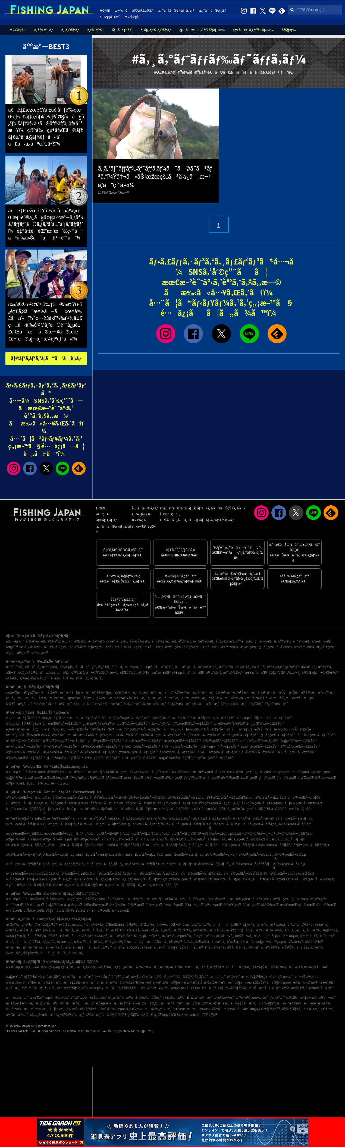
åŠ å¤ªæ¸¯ (308, 692)
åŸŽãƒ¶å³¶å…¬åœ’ (93, 1009)
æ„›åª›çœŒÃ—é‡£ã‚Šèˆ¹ (61, 752)
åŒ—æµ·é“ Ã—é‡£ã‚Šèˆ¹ (220, 746)
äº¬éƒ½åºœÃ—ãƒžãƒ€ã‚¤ (294, 834)
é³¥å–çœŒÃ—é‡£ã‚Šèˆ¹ (181, 746)
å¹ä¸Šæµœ (116, 1009)
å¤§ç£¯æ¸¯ (158, 1003)
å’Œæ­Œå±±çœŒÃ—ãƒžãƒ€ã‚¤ (243, 839)
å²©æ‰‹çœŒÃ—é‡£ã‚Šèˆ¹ (25, 758)
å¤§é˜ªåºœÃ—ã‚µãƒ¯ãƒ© (61, 839)
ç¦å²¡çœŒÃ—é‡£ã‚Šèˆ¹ (278, 735)
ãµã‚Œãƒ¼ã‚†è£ (126, 988)
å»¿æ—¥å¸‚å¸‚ (54, 947)
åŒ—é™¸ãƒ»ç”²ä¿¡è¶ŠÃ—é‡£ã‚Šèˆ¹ (126, 718)
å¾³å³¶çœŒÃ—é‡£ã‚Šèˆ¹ (178, 752)
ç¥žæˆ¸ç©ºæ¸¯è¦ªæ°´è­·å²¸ (211, 1003)
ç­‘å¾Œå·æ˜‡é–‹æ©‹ (302, 998)
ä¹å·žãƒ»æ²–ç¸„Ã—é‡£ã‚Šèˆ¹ (214, 718)
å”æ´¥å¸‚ (314, 930)
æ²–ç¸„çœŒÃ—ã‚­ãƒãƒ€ (160, 885)
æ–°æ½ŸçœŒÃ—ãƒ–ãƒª (64, 818)
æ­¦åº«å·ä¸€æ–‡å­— (134, 1003)
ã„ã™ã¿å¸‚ (86, 667)
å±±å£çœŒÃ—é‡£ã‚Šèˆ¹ (260, 746)
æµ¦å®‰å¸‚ (330, 930)
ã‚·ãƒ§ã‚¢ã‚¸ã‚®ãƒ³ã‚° (155, 30)
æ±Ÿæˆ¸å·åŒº (256, 673)
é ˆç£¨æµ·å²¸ (121, 977)
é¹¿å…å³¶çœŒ (17, 653)
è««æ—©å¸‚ (14, 953)
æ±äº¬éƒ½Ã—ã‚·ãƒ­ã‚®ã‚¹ (172, 809)
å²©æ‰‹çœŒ (36, 641)
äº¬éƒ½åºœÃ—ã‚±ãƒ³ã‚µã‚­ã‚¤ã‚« (220, 834)
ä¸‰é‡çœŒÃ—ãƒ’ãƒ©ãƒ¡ (178, 834)
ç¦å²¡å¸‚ (64, 673)
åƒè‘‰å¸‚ (96, 942)
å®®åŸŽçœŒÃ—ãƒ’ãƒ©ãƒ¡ (148, 797)
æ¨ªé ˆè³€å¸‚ (15, 667)
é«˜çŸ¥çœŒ (193, 647)
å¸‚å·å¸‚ (70, 947)
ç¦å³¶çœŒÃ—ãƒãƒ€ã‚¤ (24, 803)
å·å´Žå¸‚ (302, 947)
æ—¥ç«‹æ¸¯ (161, 988)
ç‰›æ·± (205, 1009)
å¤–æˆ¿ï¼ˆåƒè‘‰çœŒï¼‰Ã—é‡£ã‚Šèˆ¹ (181, 724)
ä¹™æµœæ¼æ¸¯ (194, 698)
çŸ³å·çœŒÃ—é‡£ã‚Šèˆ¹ (216, 758)
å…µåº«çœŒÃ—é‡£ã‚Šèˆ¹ (144, 741)
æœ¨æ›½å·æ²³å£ (36, 988)
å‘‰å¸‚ (47, 930)
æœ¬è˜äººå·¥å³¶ (204, 1015)
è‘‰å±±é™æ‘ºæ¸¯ (108, 704)
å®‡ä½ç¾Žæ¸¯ (95, 698)
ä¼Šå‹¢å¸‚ (102, 936)
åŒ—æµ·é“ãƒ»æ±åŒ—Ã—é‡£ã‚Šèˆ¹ (265, 718)
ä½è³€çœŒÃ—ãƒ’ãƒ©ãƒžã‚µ (201, 873)
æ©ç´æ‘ (143, 942)
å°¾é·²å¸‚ (219, 947)
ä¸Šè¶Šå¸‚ (288, 947)
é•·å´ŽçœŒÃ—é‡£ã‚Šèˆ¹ (259, 752)
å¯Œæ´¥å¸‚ (226, 667)
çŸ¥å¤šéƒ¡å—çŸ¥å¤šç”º (90, 673)
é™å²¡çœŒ (301, 641)
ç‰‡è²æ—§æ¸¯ (304, 698)
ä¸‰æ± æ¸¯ (285, 977)
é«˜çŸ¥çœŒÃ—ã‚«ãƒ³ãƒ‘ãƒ (252, 864)
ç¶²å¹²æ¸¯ (328, 1009)
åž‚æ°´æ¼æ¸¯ (201, 998)
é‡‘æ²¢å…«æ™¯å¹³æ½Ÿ (247, 698)
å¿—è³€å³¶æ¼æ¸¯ (70, 1015)
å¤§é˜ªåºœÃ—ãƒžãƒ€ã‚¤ (24, 839)
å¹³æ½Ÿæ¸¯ (39, 704)
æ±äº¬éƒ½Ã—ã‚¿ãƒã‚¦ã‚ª (134, 809)
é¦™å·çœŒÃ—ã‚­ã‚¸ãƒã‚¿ (105, 864)
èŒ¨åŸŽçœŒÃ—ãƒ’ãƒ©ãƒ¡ (137, 803)
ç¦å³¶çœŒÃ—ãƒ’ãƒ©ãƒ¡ (305, 797)
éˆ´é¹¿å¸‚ (111, 942)
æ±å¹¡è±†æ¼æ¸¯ (20, 1003)
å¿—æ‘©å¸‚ (83, 930)
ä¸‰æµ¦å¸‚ (67, 667)
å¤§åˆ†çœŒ (325, 647)
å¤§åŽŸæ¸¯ (31, 692)
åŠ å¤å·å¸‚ (237, 947)
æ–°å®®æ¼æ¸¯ (296, 1003)
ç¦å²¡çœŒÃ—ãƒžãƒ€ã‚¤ (74, 873)
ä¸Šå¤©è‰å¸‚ (223, 936)
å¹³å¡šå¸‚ (68, 678)
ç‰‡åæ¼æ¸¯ (205, 704)
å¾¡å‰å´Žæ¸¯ (150, 998)
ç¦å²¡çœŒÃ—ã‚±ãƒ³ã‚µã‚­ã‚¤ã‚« (156, 873)
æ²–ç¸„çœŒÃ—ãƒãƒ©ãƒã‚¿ (120, 885)
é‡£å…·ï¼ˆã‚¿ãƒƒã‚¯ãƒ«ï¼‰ (253, 30)
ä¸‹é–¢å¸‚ (163, 925)
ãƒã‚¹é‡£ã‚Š (122, 30)
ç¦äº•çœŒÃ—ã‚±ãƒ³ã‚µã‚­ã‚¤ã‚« (66, 824)
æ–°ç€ (120, 10)
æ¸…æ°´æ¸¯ (218, 977)
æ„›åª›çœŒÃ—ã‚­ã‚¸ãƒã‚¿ (212, 864)
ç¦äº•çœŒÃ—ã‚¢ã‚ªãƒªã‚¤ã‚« (149, 824)
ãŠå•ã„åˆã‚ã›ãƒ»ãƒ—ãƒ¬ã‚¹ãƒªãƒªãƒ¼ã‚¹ (196, 520)
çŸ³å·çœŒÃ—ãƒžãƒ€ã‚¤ (24, 824)
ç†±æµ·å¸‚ (179, 673)
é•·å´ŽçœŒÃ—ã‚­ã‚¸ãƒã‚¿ (60, 879)
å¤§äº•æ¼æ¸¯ (179, 704)
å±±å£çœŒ (134, 647)
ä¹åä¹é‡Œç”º (228, 925)
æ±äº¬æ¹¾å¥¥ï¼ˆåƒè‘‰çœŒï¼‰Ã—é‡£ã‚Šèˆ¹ (104, 735)
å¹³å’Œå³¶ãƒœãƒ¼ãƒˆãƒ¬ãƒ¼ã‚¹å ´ (146, 982)
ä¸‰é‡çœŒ (321, 641)
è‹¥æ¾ (299, 982)
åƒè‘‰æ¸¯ (57, 1009)
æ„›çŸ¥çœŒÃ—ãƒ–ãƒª (295, 824)
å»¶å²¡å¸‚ (12, 930)
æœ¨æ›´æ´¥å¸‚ (202, 925)
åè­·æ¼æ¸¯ (17, 998)
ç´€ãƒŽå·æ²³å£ (140, 1015)
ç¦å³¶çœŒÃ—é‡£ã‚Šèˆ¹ (64, 758)
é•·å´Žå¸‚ (65, 925)
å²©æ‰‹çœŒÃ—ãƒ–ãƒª (110, 797)
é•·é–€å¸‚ (312, 936)
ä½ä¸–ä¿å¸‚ (294, 930)
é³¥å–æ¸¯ (327, 998)
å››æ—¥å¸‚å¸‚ (150, 930)
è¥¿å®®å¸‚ (273, 947)
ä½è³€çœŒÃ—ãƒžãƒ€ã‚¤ (243, 873)
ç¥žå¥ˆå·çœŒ (117, 641)
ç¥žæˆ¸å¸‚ (321, 925)
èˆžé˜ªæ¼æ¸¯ (147, 967)
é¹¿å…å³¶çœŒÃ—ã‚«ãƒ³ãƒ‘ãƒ (314, 879)
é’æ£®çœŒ (35, 899)
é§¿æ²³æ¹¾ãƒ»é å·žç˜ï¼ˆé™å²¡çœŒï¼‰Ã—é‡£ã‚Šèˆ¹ (48, 729)
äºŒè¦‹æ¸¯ (35, 982)
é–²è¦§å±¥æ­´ (110, 17)
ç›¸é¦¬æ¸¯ (233, 977)
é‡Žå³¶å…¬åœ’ (34, 977)
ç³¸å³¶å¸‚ (33, 673)
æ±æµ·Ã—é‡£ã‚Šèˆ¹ (84, 718)
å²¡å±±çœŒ (114, 647)
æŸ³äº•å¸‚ (205, 947)
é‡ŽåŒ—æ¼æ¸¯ (83, 982)
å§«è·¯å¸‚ (249, 925)
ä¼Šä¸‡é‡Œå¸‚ (16, 936)
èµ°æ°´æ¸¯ (74, 698)
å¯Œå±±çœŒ (225, 641)
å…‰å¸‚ (189, 942)
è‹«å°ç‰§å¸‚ (168, 947)
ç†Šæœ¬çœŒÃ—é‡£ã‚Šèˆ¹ (138, 752)
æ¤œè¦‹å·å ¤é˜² (321, 988)
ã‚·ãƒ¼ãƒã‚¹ (43, 30)
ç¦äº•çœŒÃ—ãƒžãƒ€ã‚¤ (108, 824)
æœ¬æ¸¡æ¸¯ (259, 998)
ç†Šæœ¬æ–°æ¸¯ (186, 1009)
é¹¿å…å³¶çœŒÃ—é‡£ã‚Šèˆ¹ (219, 752)
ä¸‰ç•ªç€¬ (90, 967)
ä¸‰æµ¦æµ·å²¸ (16, 982)
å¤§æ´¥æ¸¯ (14, 977)
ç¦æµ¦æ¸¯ (156, 698)
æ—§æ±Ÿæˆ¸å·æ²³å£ (148, 977)
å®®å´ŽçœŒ (75, 910)
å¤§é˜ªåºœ (14, 647)
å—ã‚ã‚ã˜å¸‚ (53, 953)
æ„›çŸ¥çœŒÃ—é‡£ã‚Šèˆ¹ (182, 741)
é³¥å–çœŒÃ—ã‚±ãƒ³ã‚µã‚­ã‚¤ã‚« (72, 845)
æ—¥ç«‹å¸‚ (132, 667)
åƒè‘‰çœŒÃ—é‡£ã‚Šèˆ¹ (203, 735)
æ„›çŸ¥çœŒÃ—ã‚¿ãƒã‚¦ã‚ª (63, 834)
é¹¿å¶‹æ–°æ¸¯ (268, 692)
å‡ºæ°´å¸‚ (317, 947)
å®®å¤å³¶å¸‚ (59, 936)
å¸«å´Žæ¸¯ (37, 998)
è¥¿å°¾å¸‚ (125, 942)
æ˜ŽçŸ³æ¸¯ (58, 698)
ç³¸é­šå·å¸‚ (149, 947)
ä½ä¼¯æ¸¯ (62, 1003)
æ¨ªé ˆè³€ (243, 998)
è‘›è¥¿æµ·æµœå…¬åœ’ (311, 967)
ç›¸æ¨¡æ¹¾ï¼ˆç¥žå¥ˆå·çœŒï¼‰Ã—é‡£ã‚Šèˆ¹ (116, 724)
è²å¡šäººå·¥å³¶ (213, 967)
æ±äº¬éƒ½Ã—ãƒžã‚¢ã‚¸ (96, 809)
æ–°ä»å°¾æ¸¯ (17, 1015)
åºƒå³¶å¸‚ (144, 673)
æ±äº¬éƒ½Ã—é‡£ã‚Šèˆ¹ (24, 741)
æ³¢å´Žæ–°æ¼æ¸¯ (218, 982)
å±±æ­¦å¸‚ (12, 678)
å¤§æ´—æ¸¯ (132, 704)
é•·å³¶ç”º (233, 930)
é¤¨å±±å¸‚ (259, 667)
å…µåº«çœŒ (33, 647)
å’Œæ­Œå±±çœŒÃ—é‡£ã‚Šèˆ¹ (64, 741)
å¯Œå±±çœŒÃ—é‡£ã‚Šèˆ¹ (297, 752)
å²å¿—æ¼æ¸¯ (18, 698)
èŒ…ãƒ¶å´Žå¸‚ (37, 936)
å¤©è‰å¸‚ (243, 936)
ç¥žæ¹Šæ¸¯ (14, 692)
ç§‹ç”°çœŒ (76, 899)
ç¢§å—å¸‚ (264, 942)
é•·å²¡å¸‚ (56, 678)
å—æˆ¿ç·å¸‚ (186, 667)
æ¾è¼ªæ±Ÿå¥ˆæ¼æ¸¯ (127, 698)
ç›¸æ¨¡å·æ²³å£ (109, 982)
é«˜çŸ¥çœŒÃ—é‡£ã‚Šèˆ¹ (98, 752)
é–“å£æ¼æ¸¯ (79, 692)
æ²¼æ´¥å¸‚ (243, 667)
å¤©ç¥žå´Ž (299, 988)
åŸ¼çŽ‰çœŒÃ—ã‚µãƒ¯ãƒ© (177, 803)
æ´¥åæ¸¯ (81, 1003)
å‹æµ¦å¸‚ (147, 667)
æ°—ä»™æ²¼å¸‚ (33, 947)
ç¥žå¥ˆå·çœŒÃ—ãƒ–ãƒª (292, 809)
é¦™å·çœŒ (211, 647)
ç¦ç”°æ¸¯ (86, 977)
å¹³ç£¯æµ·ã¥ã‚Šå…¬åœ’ (88, 998)
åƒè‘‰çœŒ (161, 641)
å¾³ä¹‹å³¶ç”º (314, 942)
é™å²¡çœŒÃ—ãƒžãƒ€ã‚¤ (190, 824)
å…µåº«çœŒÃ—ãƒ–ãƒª (129, 839)
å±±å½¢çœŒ (117, 899)
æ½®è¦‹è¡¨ (133, 17)
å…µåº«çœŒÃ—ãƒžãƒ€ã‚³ (203, 839)
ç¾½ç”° (146, 988)
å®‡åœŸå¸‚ (31, 953)
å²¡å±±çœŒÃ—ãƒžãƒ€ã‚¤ (239, 845)
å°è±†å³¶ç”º (115, 930)
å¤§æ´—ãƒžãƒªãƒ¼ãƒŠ (186, 982)
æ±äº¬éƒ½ (96, 641)
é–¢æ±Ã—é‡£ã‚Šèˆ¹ (21, 718)
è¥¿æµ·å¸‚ (280, 942)
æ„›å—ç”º (262, 936)
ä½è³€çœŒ (286, 778)
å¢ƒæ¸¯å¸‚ (96, 678)
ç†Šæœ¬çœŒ (304, 647)
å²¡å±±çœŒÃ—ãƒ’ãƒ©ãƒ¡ (275, 845)
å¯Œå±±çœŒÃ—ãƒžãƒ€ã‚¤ (188, 818)
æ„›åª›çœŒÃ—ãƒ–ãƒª (177, 864)
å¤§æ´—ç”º (202, 936)
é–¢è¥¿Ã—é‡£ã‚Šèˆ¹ (53, 718)
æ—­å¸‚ (114, 673)
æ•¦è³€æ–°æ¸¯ (224, 998)
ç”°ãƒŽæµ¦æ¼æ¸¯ (104, 1003)
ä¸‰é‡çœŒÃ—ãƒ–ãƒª (102, 834)
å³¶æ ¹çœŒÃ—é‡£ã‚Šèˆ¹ (102, 758)
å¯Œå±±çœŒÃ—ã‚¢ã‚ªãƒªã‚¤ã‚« (145, 818)
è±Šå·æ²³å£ (260, 988)
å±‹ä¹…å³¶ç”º (102, 947)
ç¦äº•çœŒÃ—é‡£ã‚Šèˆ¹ (106, 741)
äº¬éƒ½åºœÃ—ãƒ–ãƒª (259, 834)
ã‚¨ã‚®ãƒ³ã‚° (70, 30)
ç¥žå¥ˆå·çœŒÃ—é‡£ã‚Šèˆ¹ (162, 735)
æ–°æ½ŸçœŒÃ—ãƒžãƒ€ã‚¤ (26, 818)
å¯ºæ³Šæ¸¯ (172, 698)
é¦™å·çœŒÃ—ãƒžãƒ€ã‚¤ (24, 864)
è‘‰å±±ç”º (296, 942)
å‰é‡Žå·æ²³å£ (245, 1003)
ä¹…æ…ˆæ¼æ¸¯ (151, 692)
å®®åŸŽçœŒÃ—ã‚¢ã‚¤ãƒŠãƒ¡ (227, 797)
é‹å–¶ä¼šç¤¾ (143, 526)
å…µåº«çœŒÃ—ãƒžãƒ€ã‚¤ (164, 839)
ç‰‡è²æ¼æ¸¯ (56, 982)
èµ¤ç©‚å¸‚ (134, 947)
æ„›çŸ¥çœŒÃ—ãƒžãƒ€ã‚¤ (24, 834)
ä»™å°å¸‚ (248, 942)
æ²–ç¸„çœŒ (39, 653)
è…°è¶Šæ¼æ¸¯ (244, 692)
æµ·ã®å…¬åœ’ (57, 998)
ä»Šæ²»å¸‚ (169, 936)
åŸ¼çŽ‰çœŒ (140, 641)
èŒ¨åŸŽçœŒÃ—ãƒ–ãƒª (101, 803)
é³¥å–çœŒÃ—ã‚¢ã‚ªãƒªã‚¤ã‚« (164, 845)
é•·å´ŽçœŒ (285, 647)
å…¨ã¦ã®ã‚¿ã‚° (212, 10)
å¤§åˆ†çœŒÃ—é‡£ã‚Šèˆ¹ (178, 758)
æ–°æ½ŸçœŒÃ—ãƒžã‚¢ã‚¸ (102, 818)
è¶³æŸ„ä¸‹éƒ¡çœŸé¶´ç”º (283, 667)
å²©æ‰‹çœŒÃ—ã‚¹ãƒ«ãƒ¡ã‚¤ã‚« (28, 797)
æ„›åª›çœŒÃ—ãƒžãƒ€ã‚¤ (143, 864)
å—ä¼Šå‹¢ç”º (82, 936)
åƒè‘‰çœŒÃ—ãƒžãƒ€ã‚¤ (303, 803)
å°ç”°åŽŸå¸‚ (164, 667)
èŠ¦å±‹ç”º (175, 942)
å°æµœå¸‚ (48, 673)
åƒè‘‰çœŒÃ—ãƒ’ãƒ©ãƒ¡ (24, 809)
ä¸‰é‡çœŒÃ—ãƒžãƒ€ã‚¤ (139, 834)
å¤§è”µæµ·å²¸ (282, 982)
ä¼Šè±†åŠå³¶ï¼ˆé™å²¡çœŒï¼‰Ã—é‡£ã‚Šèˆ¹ (127, 729)
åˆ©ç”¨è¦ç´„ (169, 514)
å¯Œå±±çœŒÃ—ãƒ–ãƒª (225, 818)
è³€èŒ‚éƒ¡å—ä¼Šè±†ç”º (320, 673)
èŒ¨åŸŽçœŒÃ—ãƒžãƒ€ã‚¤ (64, 803)
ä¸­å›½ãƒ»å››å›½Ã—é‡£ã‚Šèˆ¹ (172, 718)
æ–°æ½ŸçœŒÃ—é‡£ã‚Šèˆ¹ (260, 741)
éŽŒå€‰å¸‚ (128, 673)
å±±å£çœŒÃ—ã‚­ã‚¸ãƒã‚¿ (184, 854)
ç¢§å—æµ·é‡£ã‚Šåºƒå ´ (253, 982)
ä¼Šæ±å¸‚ (309, 667)
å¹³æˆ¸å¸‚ (294, 925)
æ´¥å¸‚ (259, 930)
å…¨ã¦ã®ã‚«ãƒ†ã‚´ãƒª (176, 10)
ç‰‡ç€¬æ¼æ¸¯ (42, 1015)
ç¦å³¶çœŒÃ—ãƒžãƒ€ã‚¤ (268, 797)
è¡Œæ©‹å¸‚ (203, 942)
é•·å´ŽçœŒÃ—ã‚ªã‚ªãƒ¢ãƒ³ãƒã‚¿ (103, 879)
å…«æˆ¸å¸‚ (219, 942)
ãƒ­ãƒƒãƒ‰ (289, 30)
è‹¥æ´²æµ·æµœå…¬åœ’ (23, 967)
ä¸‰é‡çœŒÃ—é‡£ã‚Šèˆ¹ (140, 746)
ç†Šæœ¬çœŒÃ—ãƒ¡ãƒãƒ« (227, 879)
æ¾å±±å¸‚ (217, 930)
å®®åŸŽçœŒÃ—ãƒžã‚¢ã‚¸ (186, 797)
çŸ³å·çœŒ (244, 641)
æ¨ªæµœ (166, 967)
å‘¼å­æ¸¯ (13, 988)
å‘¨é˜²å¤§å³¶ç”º (46, 925)
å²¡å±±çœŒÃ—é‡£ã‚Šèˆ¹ (24, 752)
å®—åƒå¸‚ (33, 667)
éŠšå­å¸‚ (82, 678)
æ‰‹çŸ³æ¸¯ (326, 692)
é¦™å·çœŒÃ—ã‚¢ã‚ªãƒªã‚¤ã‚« (64, 864)
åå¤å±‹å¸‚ (64, 930)
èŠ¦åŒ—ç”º (279, 936)
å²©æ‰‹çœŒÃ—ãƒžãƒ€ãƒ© (72, 797)
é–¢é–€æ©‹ (281, 988)
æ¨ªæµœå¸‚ (50, 667)
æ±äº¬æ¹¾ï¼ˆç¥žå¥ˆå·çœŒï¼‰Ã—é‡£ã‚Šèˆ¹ (249, 724)
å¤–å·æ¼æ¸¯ (60, 704)
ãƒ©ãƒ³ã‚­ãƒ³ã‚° (142, 10)
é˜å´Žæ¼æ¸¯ (53, 692)
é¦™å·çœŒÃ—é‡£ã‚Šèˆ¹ (140, 758)
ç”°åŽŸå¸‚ (35, 942)
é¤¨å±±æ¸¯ (311, 1009)
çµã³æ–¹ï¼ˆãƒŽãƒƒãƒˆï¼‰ (202, 30)
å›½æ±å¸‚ (75, 953)
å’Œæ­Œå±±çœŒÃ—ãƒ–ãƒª (285, 839)
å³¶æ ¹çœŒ (173, 647)
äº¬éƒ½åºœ (78, 647)
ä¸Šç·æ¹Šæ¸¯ (289, 692)
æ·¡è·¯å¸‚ (263, 925)
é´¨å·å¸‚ (118, 667)
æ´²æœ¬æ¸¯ (39, 1009)
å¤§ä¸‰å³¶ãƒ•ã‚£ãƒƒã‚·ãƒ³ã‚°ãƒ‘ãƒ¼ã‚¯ (276, 1009)
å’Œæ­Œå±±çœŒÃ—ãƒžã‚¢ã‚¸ (26, 845)
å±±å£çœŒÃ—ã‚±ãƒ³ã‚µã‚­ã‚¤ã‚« (100, 854)
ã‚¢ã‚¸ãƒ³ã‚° (95, 30)
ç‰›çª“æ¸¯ (277, 998)
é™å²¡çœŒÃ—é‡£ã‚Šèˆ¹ (241, 735)
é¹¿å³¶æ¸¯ (106, 967)
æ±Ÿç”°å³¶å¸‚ (182, 930)
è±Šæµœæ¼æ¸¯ (187, 967)
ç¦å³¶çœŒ (78, 641)
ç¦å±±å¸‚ (247, 930)
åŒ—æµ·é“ (15, 641)
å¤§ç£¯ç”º (297, 936)
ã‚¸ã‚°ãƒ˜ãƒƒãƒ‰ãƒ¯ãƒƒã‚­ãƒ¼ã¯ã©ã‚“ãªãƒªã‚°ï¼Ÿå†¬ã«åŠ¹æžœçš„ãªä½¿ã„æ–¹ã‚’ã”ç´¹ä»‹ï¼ (155, 177)
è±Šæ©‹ (73, 1009)
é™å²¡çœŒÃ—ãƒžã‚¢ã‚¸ (261, 824)
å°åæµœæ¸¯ (238, 967)
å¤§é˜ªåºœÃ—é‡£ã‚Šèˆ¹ (299, 741)
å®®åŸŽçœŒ (57, 641)
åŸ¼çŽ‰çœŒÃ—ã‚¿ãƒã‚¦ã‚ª (219, 803)
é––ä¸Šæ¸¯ (102, 977)
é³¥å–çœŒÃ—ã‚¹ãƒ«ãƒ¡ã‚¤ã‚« (119, 845)
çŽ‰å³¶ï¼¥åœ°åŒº (320, 982)
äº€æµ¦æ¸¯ (93, 1015)
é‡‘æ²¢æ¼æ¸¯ (126, 692)
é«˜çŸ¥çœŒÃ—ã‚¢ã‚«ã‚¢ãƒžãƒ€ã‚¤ (30, 873)
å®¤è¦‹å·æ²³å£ (176, 998)
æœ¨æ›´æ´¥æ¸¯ (321, 1003)
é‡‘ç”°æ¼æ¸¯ (219, 698)
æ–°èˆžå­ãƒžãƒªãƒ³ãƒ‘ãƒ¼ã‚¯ (187, 977)
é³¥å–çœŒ (154, 647)
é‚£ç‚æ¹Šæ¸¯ (83, 704)
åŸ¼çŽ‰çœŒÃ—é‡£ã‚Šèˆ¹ (300, 746)
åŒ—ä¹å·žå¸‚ (16, 673)
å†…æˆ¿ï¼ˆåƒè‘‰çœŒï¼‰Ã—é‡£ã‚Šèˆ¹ (36, 735)
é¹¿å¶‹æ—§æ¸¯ (102, 692)
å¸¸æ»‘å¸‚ (166, 930)
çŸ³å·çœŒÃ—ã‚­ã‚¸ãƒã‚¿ (294, 818)
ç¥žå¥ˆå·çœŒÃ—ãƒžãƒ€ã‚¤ (252, 809)
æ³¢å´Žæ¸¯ (255, 704)
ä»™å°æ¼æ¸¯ (179, 1003)
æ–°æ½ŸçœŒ (203, 641)
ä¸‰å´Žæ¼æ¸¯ (138, 1009)
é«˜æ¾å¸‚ (13, 947)
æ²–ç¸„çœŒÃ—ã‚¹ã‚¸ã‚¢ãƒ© (78, 885)
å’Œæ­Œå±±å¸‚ (208, 667)
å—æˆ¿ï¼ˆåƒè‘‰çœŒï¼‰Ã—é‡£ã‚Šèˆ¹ (194, 729)
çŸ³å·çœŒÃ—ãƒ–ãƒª (258, 818)
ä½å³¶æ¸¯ (40, 698)
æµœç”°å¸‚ (184, 936)
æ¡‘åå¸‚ (84, 947)
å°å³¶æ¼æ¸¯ (17, 1009)
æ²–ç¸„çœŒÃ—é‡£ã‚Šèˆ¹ (24, 746)
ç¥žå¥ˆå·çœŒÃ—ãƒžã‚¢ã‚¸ (211, 809)
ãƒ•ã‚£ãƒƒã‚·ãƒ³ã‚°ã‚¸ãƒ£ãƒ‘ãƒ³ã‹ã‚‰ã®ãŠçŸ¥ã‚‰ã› (202, 508)
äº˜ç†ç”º (327, 936)
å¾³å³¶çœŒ (230, 647)
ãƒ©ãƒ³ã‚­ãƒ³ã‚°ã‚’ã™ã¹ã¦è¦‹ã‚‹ (46, 358)
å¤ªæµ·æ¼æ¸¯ (154, 704)
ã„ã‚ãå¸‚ (16, 942)
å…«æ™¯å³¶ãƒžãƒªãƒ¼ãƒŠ (70, 988)
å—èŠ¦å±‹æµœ (306, 977)
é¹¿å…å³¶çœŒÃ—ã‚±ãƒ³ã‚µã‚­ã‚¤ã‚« (32, 885)
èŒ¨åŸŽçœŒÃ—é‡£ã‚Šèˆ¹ (317, 735)
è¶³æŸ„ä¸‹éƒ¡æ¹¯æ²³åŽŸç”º (225, 673)
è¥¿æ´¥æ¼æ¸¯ (276, 704)
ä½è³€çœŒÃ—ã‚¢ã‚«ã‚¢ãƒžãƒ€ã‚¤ (288, 873)
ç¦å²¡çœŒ (267, 647)
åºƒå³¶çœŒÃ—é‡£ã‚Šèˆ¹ (220, 741)
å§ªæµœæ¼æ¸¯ (233, 704)
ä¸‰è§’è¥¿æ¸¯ (272, 1003)
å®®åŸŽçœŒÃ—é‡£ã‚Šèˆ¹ (100, 746)
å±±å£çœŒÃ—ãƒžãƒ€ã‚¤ (144, 854)
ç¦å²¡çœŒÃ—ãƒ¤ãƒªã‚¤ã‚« (113, 873)
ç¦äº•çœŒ (263, 641)
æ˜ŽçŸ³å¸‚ (325, 667)
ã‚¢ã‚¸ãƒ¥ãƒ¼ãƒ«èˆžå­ (62, 977)
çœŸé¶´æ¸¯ (224, 692)
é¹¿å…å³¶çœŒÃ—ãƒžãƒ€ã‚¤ (269, 879)
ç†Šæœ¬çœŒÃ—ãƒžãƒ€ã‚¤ (147, 879)
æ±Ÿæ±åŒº (161, 673)
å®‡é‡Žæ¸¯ (261, 967)
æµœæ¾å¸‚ (81, 925)
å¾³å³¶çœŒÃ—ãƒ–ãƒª (221, 854)
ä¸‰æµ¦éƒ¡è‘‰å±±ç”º (34, 678)
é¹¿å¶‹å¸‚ (104, 667)
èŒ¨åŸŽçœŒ (182, 641)
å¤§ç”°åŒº (277, 673)
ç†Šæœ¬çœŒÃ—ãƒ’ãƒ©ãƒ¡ (188, 879)
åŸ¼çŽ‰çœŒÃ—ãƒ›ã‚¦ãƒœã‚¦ (262, 803)
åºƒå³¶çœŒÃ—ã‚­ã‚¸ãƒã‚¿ (56, 854)
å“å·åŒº (196, 673)
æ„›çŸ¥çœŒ (282, 641)
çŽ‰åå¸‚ (188, 947)
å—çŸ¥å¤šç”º (121, 936)
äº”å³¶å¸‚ (155, 936)
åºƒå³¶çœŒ (96, 647)
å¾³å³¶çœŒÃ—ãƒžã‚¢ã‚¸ (256, 854)
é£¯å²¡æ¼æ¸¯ (203, 692)
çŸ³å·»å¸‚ (308, 925)
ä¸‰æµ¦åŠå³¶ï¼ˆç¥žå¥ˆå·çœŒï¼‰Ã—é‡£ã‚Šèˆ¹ (43, 724)
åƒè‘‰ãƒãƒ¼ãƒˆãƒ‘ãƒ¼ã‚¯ (228, 988)
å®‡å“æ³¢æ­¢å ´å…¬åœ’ (230, 1009)
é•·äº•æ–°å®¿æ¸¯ (278, 698)
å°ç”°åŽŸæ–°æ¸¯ (178, 692)
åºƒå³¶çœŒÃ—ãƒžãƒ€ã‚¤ (311, 845)
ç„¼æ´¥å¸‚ (81, 942)
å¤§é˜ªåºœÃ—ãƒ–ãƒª (95, 839)
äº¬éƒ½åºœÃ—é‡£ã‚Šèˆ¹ (61, 746)
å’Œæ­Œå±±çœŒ (56, 647)
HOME (105, 10)
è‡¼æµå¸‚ (65, 942)
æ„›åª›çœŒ (248, 647)
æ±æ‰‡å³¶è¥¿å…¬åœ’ (258, 977)
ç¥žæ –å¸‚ (293, 673)
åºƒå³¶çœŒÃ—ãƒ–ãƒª (21, 854)
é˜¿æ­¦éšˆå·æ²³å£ (122, 998)
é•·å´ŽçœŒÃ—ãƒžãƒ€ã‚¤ (23, 879)
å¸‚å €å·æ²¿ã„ (17, 704)
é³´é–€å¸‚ (97, 925)
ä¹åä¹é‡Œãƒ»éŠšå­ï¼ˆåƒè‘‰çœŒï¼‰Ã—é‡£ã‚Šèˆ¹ (270, 729)
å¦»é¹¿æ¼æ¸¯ (161, 1009)
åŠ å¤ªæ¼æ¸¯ (282, 967)
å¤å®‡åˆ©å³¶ (114, 1015)
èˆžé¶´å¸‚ (233, 942)
